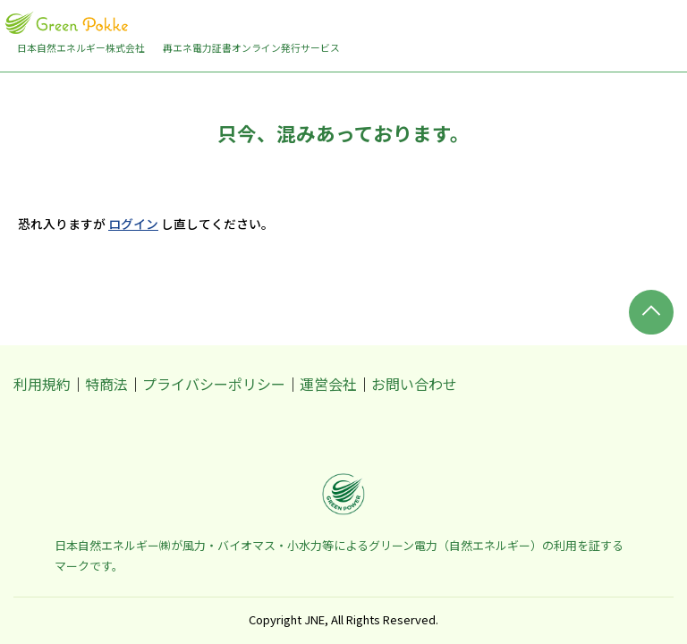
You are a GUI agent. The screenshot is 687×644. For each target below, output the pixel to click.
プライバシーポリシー (213, 383)
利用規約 (42, 383)
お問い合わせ (414, 383)
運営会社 (328, 383)
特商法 (106, 383)
